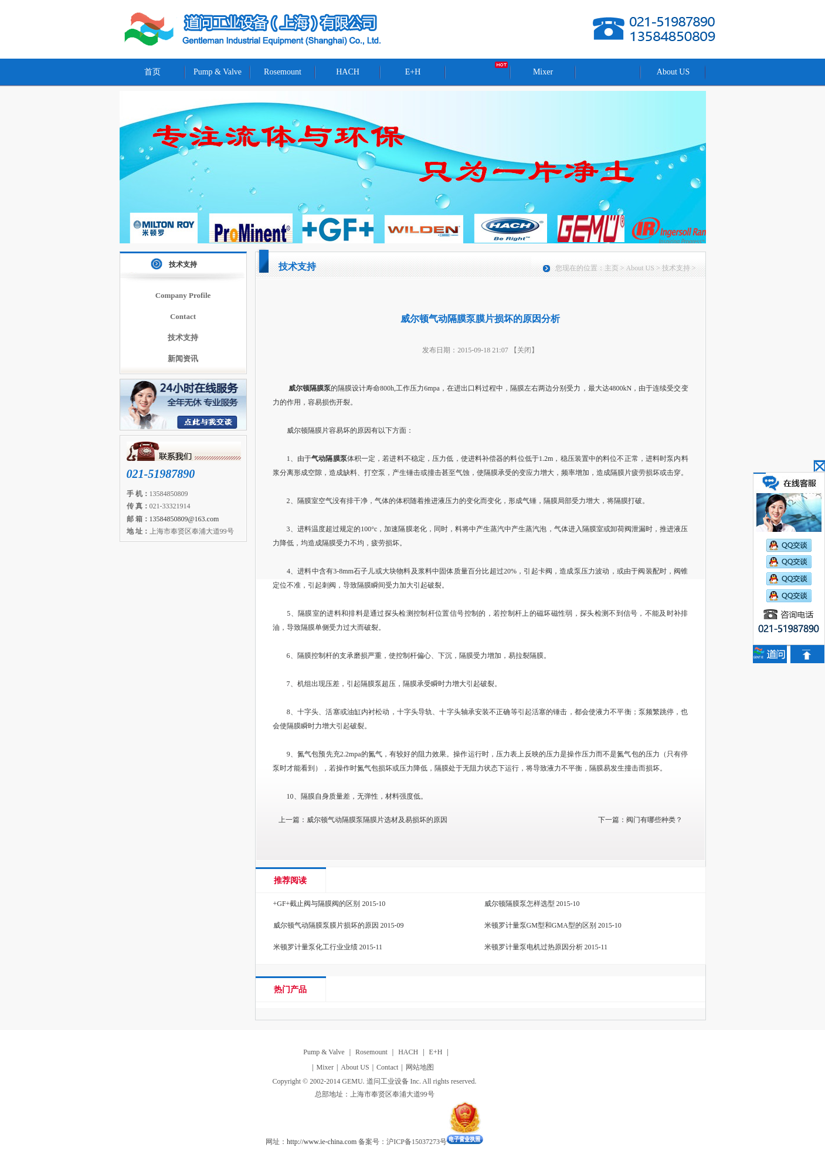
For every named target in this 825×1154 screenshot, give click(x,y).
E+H (413, 71)
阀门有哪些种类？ (654, 820)
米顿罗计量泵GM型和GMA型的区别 (540, 925)
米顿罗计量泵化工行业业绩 (315, 947)
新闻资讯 (183, 358)
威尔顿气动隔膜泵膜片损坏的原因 (326, 925)
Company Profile (183, 295)
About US (673, 71)
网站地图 (420, 1067)
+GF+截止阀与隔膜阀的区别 (317, 904)
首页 (152, 71)
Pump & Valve (217, 71)
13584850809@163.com (184, 519)
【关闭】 (524, 350)
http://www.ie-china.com (322, 1142)
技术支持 (183, 264)
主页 (612, 268)
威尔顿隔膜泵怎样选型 (519, 904)
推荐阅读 (290, 880)
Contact (183, 316)
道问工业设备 (254, 29)
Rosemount (282, 71)
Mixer (543, 71)
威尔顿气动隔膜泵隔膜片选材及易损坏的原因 (377, 820)
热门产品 (290, 989)
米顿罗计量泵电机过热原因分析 (533, 947)
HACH (347, 71)
